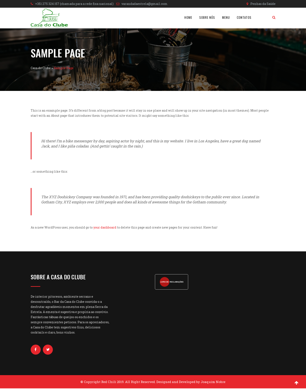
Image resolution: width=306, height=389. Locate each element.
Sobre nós (207, 17)
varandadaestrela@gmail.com (144, 4)
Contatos (244, 17)
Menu (226, 17)
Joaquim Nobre (213, 382)
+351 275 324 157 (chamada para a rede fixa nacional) (74, 4)
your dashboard (104, 227)
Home (188, 17)
